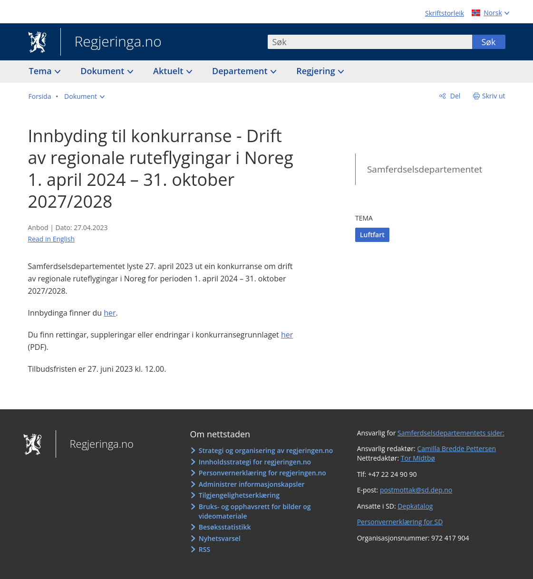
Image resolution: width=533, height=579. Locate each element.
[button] (84, 96)
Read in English (51, 238)
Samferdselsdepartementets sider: (450, 432)
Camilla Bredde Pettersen (456, 448)
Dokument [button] (103, 71)
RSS (204, 549)
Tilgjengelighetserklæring (239, 495)
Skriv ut (493, 95)
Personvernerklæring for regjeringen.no (262, 472)
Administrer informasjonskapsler (252, 484)
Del (454, 95)
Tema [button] (41, 71)
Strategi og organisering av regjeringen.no (266, 450)
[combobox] (370, 42)
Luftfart (372, 234)
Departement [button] (241, 71)
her (110, 313)
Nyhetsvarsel (220, 538)
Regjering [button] (316, 71)
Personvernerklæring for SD (400, 521)
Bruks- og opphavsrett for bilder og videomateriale (255, 511)
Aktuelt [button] (169, 71)
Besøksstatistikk (225, 526)
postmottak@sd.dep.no (416, 489)
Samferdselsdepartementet (424, 169)
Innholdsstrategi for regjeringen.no (255, 461)
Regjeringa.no (111, 42)
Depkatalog (415, 506)
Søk (488, 42)
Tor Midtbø (418, 458)
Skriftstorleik (444, 13)
